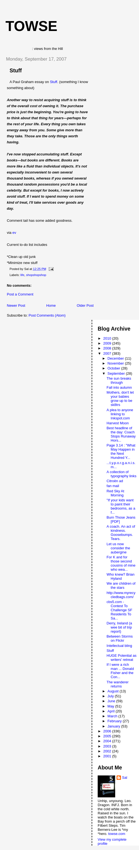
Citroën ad (115, 481)
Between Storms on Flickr (120, 638)
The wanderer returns (118, 684)
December (116, 358)
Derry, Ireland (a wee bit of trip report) (119, 627)
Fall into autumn (119, 387)
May (111, 706)
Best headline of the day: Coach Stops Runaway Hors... (121, 434)
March (113, 716)
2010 (107, 338)
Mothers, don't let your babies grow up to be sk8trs (120, 398)
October (114, 368)
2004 (107, 741)
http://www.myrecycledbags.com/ (121, 595)
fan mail (113, 486)
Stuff (16, 70)
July (111, 696)
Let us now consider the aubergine (118, 548)
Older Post (85, 305)
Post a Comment (20, 294)
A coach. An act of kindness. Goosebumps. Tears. (121, 532)
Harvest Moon (118, 423)
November (116, 363)
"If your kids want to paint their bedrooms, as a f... (121, 506)
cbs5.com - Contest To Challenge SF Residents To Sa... (119, 610)
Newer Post (16, 305)
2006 (107, 731)
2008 (107, 348)
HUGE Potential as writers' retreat (122, 657)
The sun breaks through (119, 380)
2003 (107, 746)
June (112, 701)
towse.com (116, 834)
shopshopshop (36, 275)
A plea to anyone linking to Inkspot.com (120, 414)
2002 (107, 751)
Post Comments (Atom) (47, 315)
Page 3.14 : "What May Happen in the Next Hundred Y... (121, 451)
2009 (107, 343)
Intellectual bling (119, 646)
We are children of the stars (121, 585)
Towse (31, 26)
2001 (107, 756)
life (22, 275)
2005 (107, 736)
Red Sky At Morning (115, 493)
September (117, 373)
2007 (107, 353)
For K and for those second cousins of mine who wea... (121, 563)
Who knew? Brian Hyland (121, 576)
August (114, 691)
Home (51, 305)
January (114, 726)
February (115, 721)
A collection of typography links (122, 474)
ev (14, 233)
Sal (124, 777)
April (112, 711)
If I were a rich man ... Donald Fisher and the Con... (120, 671)
